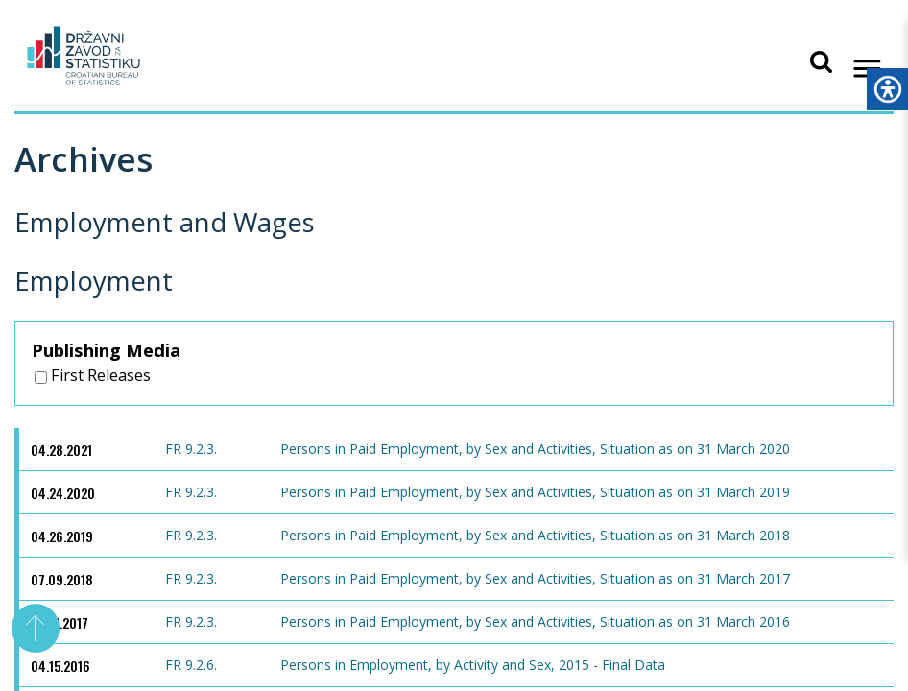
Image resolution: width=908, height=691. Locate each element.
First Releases (93, 375)
